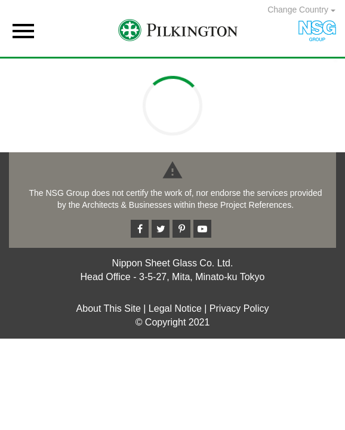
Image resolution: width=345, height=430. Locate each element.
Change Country (301, 9)
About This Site (108, 308)
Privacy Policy (239, 308)
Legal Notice (175, 308)
